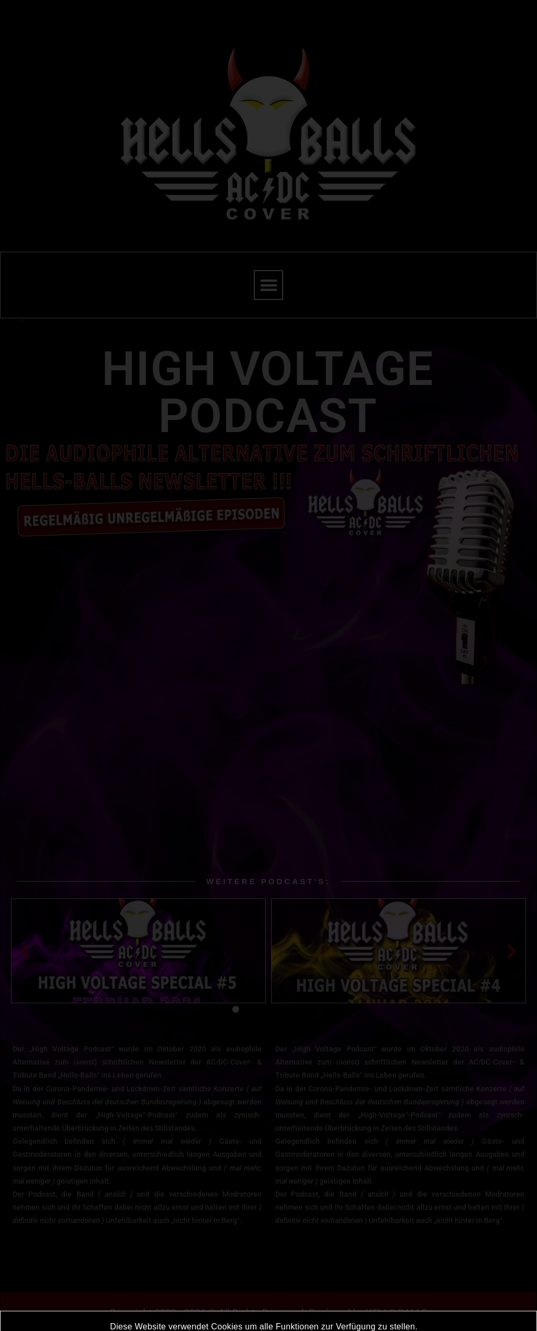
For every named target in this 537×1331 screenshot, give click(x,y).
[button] (269, 285)
